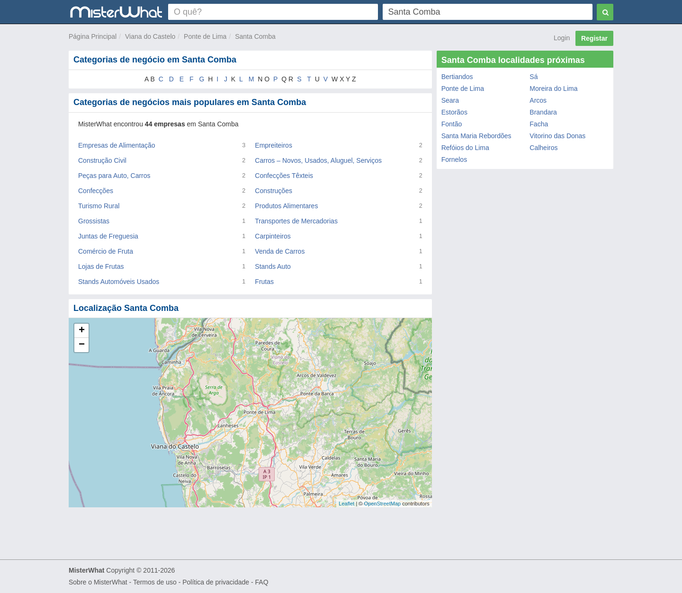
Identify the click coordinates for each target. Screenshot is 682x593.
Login (562, 38)
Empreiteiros (273, 145)
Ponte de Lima (205, 36)
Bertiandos (457, 76)
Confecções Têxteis (284, 175)
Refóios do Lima (465, 147)
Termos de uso (155, 582)
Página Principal (93, 36)
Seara (450, 100)
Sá (533, 76)
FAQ (262, 582)
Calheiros (543, 147)
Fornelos (454, 159)
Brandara (543, 112)
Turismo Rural (98, 206)
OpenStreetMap (382, 503)
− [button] (82, 345)
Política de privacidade (215, 582)
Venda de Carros (280, 251)
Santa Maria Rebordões (476, 136)
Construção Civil (102, 160)
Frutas (264, 281)
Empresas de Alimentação (116, 145)
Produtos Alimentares (286, 206)
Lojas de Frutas (101, 266)
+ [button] (82, 331)
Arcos (538, 100)
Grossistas (93, 221)
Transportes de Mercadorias (296, 221)
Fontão (451, 124)
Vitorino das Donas (557, 136)
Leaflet (346, 503)
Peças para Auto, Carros (114, 175)
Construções (273, 191)
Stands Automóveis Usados (118, 281)
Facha (538, 124)
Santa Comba (255, 36)
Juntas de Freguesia (108, 236)
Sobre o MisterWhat (98, 582)
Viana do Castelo (150, 36)
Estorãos (454, 112)
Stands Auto (273, 266)
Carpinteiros (272, 236)
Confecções (95, 191)
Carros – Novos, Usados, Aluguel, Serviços (318, 160)
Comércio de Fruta (105, 251)
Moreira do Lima (553, 88)
